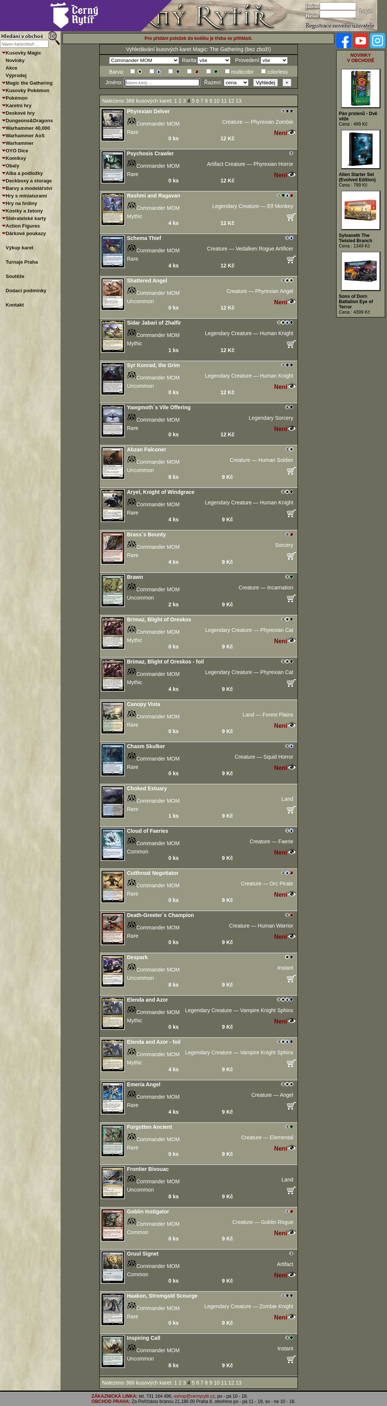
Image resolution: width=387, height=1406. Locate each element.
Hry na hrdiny (21, 203)
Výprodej (16, 75)
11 (224, 101)
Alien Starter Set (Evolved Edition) (357, 177)
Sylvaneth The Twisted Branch (355, 238)
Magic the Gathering (29, 83)
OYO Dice (17, 150)
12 (231, 101)
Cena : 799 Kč (353, 185)
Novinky (15, 60)
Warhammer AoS (25, 135)
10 (217, 101)
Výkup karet (19, 248)
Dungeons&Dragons (29, 120)
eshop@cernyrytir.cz (194, 1396)
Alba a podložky (24, 173)
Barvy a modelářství (29, 188)
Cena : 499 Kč (353, 124)
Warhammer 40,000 (28, 128)
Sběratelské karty (26, 218)
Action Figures (23, 226)
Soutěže (15, 276)
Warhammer (20, 143)
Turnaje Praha (22, 262)
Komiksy (16, 158)
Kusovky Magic (23, 53)
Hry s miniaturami (26, 196)
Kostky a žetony (24, 211)
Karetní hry (19, 105)
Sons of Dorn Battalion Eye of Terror (356, 302)
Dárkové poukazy (26, 233)
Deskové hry (20, 113)
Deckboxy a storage (29, 181)
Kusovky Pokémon (27, 90)
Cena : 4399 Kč (354, 312)
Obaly (12, 166)
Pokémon (17, 98)
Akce (11, 68)
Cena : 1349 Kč (354, 246)
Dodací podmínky (26, 290)
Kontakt (15, 305)
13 (239, 101)
